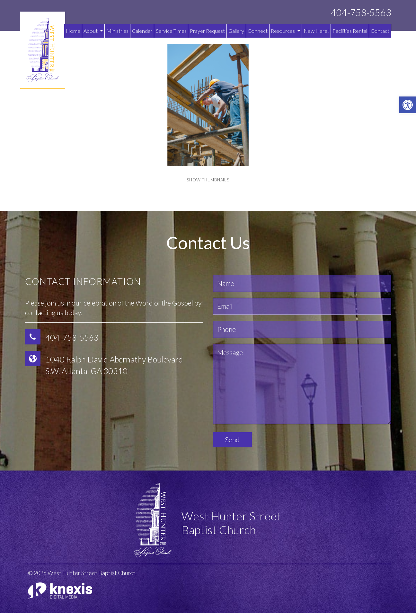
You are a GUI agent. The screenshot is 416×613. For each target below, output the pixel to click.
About (93, 31)
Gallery (236, 31)
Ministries (117, 31)
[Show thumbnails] (208, 179)
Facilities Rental (349, 31)
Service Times (171, 31)
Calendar (142, 31)
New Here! (316, 31)
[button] (407, 104)
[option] (208, 105)
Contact (380, 31)
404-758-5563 (361, 12)
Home (73, 31)
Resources (285, 31)
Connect (258, 31)
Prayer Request (207, 31)
